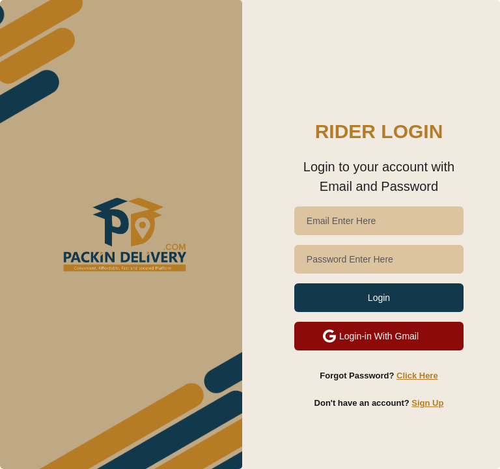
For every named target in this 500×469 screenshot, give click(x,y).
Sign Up (427, 403)
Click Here (417, 375)
